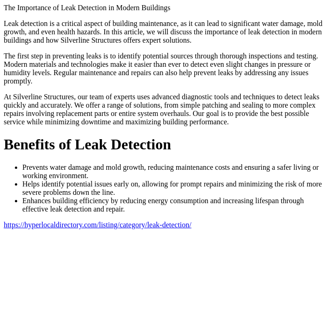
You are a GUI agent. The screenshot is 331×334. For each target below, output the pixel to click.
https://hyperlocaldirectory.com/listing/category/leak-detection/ (98, 225)
